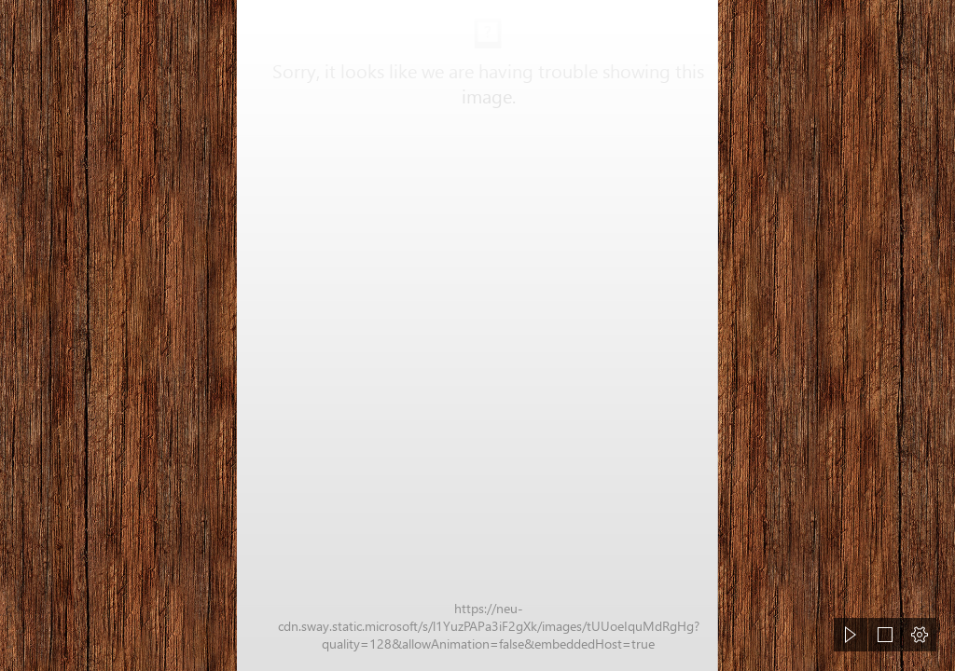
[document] (477, 335)
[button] (850, 634)
